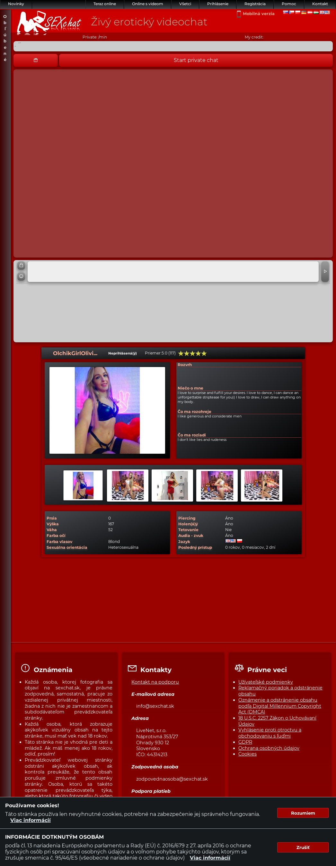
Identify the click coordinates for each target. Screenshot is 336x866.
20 (181, 353)
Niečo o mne (190, 388)
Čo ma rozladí (192, 435)
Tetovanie (188, 529)
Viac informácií (30, 820)
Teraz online (104, 3)
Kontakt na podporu (155, 682)
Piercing (187, 518)
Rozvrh (185, 364)
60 (192, 353)
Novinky (16, 3)
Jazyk (184, 541)
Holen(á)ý (188, 523)
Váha (52, 529)
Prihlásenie (217, 3)
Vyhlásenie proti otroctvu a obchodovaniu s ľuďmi (269, 733)
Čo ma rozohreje (194, 411)
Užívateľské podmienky (265, 682)
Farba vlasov (59, 541)
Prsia (52, 518)
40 (186, 353)
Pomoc (289, 3)
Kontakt (320, 3)
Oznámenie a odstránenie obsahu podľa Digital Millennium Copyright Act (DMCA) (279, 706)
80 (198, 353)
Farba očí (56, 535)
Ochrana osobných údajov (268, 748)
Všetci (185, 3)
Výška (53, 523)
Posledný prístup (195, 547)
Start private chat (196, 60)
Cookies (247, 754)
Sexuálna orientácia (67, 547)
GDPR (245, 742)
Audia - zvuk (190, 535)
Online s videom (147, 3)
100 (204, 353)
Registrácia (255, 3)
